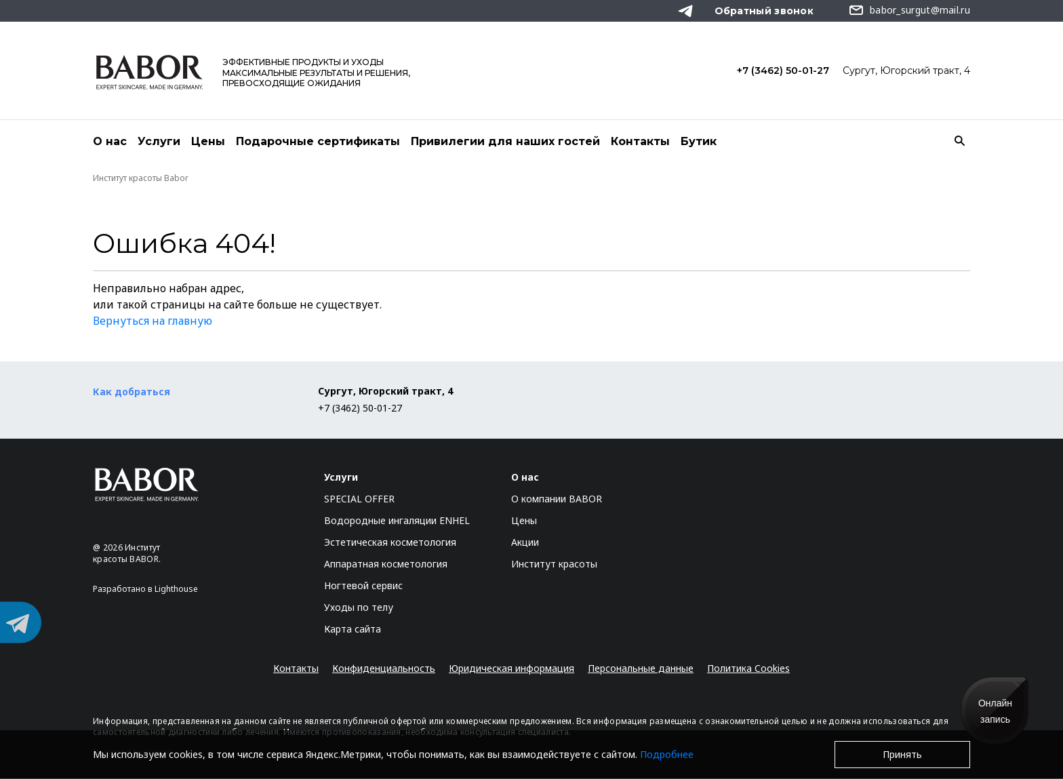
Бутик (699, 141)
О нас (110, 141)
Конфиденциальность (383, 668)
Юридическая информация (511, 668)
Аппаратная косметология (385, 564)
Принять (902, 754)
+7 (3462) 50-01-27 (783, 70)
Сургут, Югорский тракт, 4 (906, 70)
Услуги (159, 141)
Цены (208, 141)
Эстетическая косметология (390, 542)
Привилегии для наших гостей (505, 141)
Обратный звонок (764, 11)
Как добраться (131, 392)
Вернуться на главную (152, 321)
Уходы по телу (358, 607)
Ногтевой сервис (363, 586)
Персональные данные (641, 668)
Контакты (640, 141)
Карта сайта (352, 629)
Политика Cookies (748, 668)
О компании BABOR (556, 499)
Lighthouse (176, 589)
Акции (525, 542)
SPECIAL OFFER (359, 499)
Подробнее (667, 754)
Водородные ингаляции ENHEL (397, 521)
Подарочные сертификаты (318, 141)
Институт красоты (554, 564)
